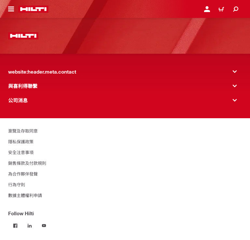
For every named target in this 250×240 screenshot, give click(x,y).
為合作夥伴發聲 (23, 173)
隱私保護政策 (21, 141)
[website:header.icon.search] (236, 9)
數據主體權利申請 (25, 195)
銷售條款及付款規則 (27, 163)
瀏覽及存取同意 (23, 130)
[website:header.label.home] (33, 9)
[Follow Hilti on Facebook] (15, 226)
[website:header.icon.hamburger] (11, 9)
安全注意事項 (21, 152)
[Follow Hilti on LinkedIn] (29, 226)
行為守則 (16, 184)
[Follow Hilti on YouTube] (44, 226)
